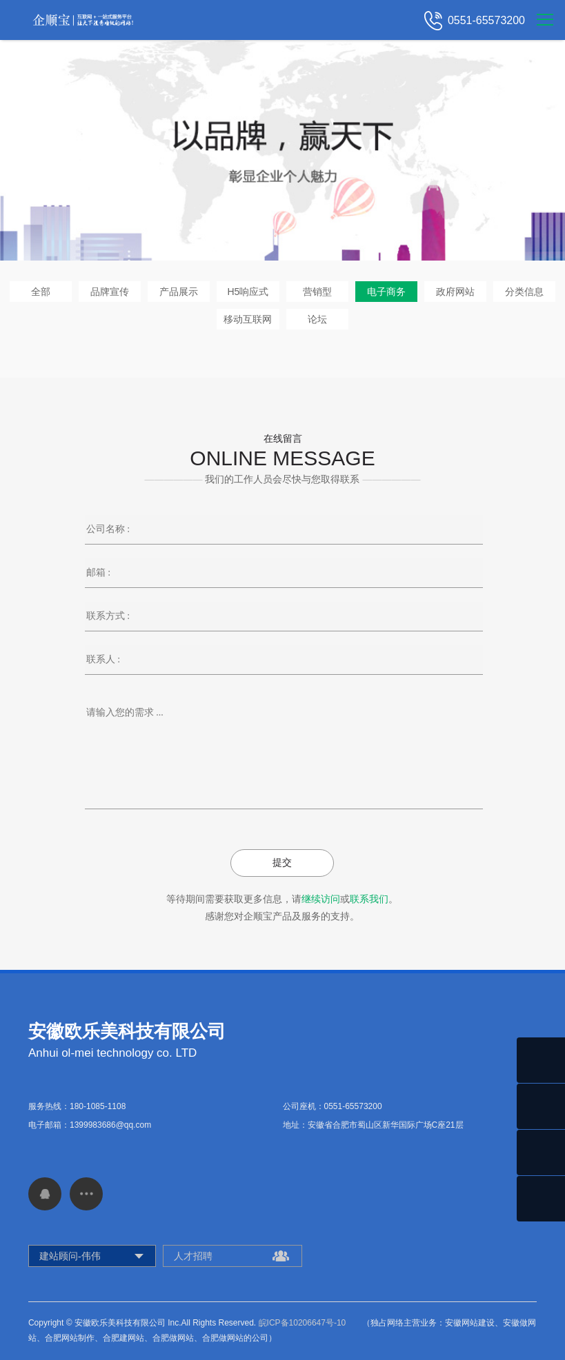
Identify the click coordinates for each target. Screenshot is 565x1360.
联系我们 (369, 898)
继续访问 (320, 898)
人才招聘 (193, 1255)
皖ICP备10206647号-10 (302, 1323)
